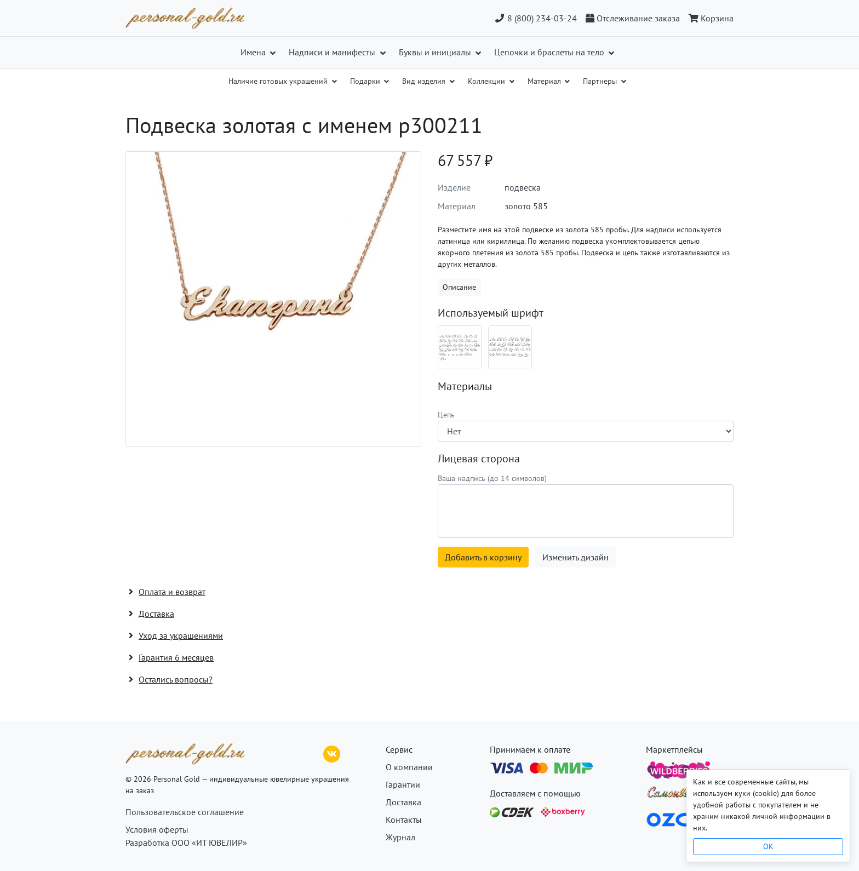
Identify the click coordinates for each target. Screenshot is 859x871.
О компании (409, 766)
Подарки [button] (366, 81)
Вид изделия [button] (425, 81)
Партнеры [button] (601, 81)
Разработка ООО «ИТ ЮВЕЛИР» (186, 842)
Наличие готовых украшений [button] (279, 81)
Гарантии (403, 784)
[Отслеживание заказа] (632, 18)
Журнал (400, 837)
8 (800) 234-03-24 (535, 18)
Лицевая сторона (479, 458)
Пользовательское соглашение (184, 811)
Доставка (403, 801)
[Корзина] (709, 18)
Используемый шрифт (490, 313)
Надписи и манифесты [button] (333, 52)
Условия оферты (156, 829)
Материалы (465, 386)
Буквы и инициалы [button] (436, 52)
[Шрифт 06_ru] (460, 347)
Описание (459, 287)
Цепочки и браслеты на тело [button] (550, 52)
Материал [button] (545, 81)
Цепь (446, 415)
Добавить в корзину (483, 557)
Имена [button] (254, 52)
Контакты (404, 819)
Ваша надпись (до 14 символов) (492, 478)
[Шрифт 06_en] (510, 347)
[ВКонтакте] (332, 752)
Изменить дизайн (575, 557)
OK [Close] (768, 846)
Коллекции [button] (487, 81)
